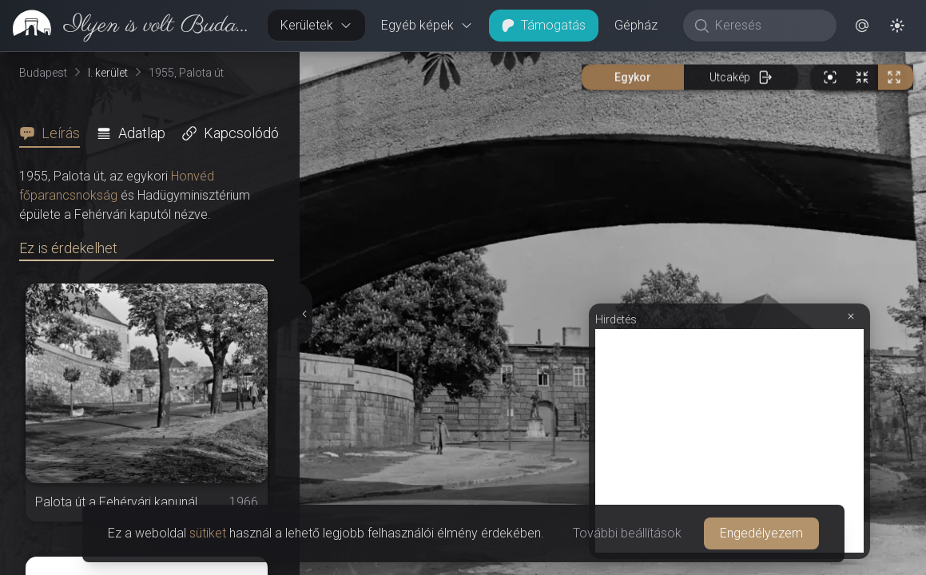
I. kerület (108, 72)
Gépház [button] (636, 25)
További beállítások (627, 533)
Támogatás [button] (544, 25)
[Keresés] (768, 25)
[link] (127, 25)
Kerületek (316, 25)
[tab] (54, 133)
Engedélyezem (761, 533)
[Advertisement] (729, 441)
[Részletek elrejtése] (302, 314)
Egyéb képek (427, 25)
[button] (862, 26)
